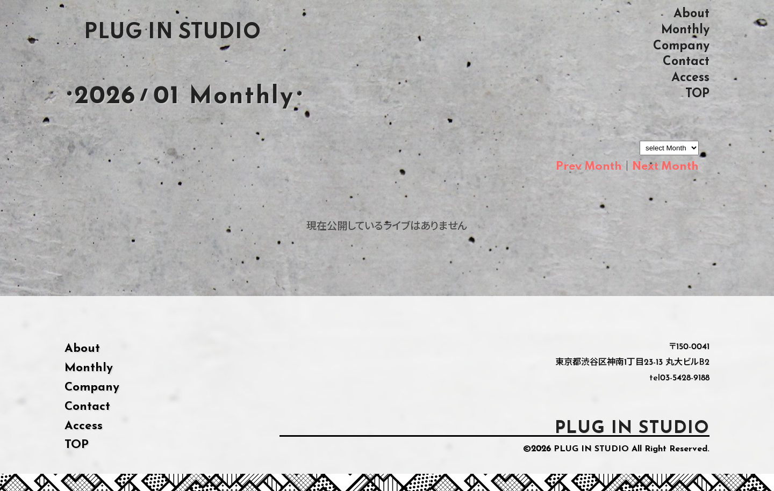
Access (690, 77)
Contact (686, 61)
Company (681, 46)
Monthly (685, 30)
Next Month (665, 166)
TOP (697, 94)
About (691, 14)
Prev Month (589, 166)
